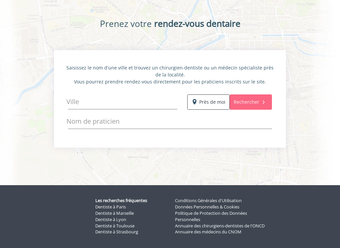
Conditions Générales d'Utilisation (208, 200)
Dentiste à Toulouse (114, 226)
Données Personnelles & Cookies (207, 207)
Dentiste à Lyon (110, 219)
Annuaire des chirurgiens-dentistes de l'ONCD (220, 226)
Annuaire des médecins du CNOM (208, 232)
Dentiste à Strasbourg (116, 232)
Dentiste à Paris (110, 207)
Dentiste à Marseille (114, 213)
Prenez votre (170, 24)
